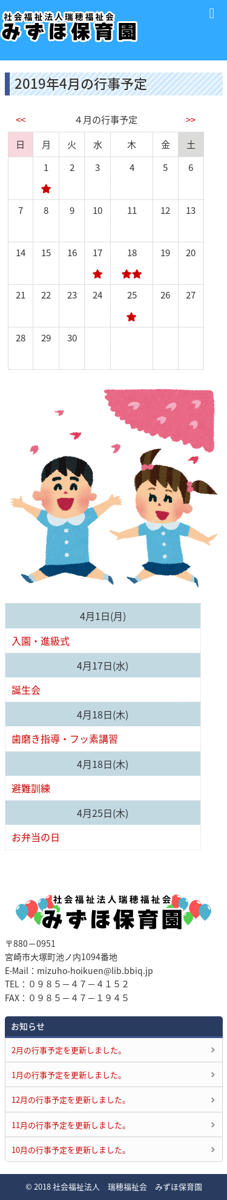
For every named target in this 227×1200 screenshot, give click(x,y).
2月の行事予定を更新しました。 (69, 1050)
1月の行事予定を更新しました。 (69, 1074)
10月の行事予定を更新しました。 (71, 1149)
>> (191, 119)
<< (20, 119)
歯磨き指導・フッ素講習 (65, 738)
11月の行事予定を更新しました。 (71, 1125)
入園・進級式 (41, 640)
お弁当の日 (36, 837)
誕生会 (26, 689)
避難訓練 (31, 788)
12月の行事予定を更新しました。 (71, 1099)
